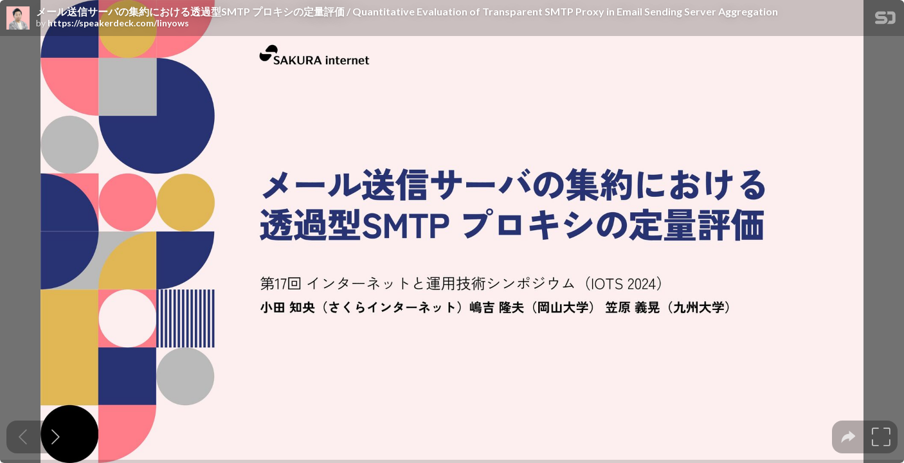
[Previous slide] (22, 436)
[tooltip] (848, 436)
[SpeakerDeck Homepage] (885, 20)
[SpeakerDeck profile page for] (18, 18)
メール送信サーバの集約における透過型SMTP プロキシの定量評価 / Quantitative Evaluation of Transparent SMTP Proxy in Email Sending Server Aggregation (407, 11)
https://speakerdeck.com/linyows (118, 23)
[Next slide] (55, 436)
